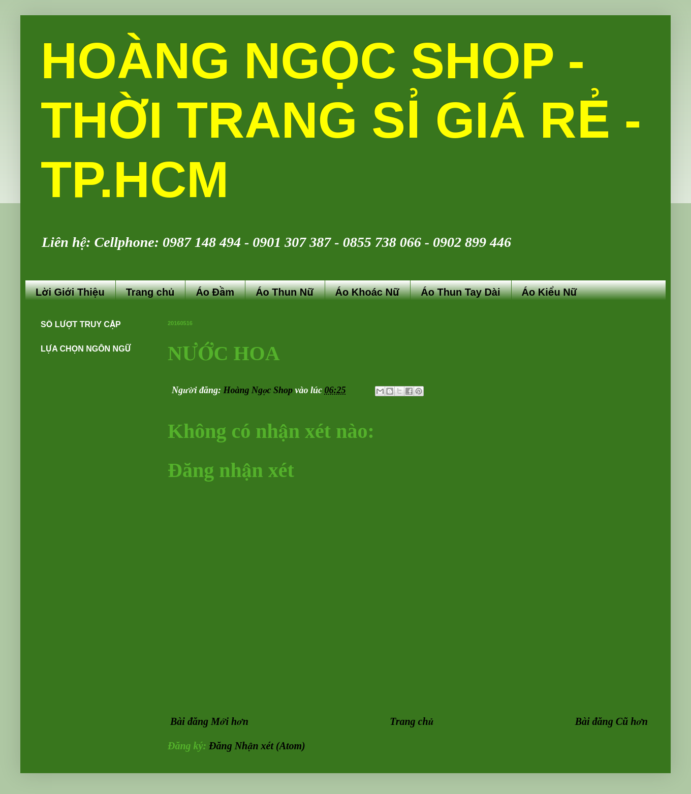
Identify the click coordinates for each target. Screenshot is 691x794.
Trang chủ (150, 292)
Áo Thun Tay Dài (460, 292)
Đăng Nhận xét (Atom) (257, 745)
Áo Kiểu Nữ (549, 292)
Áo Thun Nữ (284, 292)
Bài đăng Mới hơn (209, 721)
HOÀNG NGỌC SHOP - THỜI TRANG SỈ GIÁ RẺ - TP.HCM (341, 120)
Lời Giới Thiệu (70, 292)
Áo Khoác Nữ (367, 292)
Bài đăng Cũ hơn (611, 721)
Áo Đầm (215, 292)
